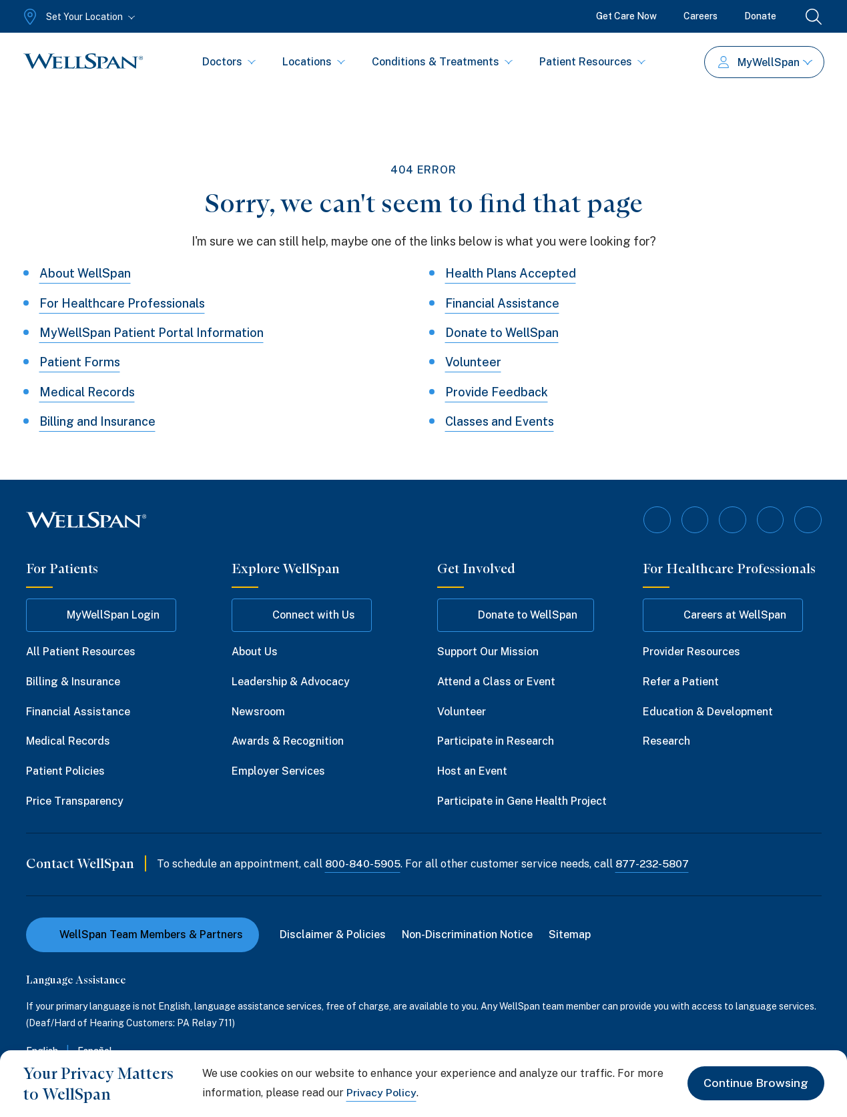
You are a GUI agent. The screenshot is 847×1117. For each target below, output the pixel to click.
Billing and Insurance (97, 421)
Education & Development (708, 711)
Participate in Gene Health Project (522, 801)
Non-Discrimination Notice (467, 933)
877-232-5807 (655, 863)
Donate (760, 16)
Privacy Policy (381, 1092)
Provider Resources (691, 651)
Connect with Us (301, 615)
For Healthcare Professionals (122, 303)
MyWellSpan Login (101, 615)
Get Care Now (626, 16)
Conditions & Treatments (442, 61)
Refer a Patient (681, 681)
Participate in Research (495, 741)
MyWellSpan (765, 62)
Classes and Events (499, 421)
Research (666, 741)
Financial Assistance (502, 303)
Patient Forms (79, 362)
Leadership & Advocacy (291, 681)
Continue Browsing (755, 1083)
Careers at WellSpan (722, 615)
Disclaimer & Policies (333, 933)
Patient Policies (65, 771)
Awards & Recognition (288, 741)
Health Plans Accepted (511, 273)
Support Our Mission (488, 651)
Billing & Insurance (73, 681)
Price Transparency (74, 801)
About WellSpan (85, 273)
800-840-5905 (363, 863)
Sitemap (570, 933)
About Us (255, 651)
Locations (313, 61)
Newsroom (258, 711)
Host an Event (472, 771)
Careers (700, 16)
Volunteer (473, 362)
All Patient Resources (80, 651)
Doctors (229, 61)
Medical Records (87, 392)
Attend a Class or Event (496, 681)
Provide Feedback (496, 392)
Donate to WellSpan (502, 333)
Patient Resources (592, 61)
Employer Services (278, 771)
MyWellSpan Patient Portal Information (151, 333)
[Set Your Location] (77, 17)
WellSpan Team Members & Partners (142, 933)
